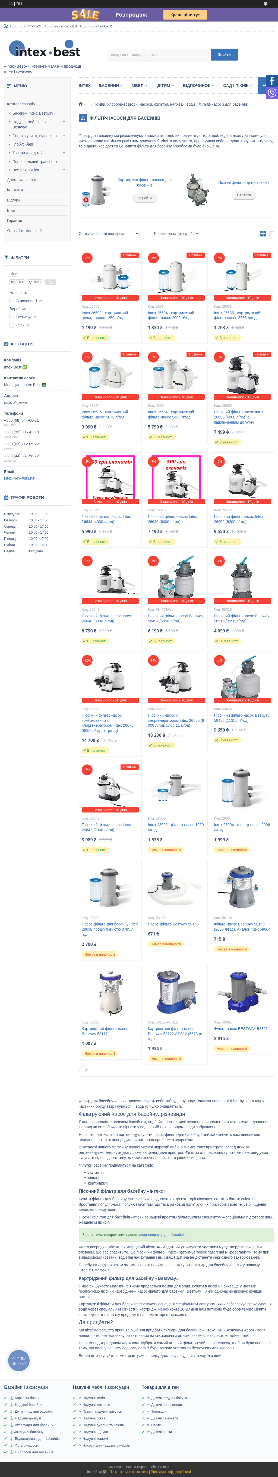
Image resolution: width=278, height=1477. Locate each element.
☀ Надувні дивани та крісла (101, 1425)
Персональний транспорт (34, 161)
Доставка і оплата (23, 180)
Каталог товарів (21, 104)
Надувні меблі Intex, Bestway (30, 125)
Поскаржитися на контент (128, 1472)
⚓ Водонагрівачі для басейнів (34, 1439)
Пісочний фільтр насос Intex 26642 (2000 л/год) (106, 827)
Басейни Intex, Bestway (32, 113)
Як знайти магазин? (24, 231)
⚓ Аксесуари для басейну (31, 1425)
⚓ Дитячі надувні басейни (31, 1411)
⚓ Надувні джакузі (25, 1418)
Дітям (163, 85)
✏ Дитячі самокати (162, 1418)
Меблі (138, 85)
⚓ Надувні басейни (26, 1405)
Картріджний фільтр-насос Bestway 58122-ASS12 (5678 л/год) (175, 1033)
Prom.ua (164, 1467)
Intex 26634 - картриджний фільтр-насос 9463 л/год (171, 414)
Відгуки (13, 200)
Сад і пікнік (235, 85)
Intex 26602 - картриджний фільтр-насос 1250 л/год (105, 315)
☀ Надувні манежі (93, 1439)
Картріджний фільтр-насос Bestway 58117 (105, 1031)
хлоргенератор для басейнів (162, 1235)
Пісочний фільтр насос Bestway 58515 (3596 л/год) (241, 618)
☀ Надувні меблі (92, 1398)
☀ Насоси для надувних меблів (104, 1445)
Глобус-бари (23, 144)
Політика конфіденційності (171, 1472)
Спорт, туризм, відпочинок (35, 136)
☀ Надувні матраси (94, 1405)
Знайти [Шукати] (224, 54)
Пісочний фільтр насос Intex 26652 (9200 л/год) (238, 519)
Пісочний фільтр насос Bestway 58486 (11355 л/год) (241, 718)
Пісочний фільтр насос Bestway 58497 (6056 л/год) (175, 618)
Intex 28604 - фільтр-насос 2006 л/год (242, 827)
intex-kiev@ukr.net (19, 478)
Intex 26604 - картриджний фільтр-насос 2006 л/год (171, 315)
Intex (85, 85)
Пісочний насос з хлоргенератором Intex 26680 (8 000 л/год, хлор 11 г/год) (176, 720)
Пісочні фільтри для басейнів (244, 182)
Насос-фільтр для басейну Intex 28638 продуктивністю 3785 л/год (110, 929)
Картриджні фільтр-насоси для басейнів (145, 182)
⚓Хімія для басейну (26, 1432)
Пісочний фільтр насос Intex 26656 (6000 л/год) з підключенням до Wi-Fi (238, 417)
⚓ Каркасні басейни (26, 1398)
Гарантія (14, 220)
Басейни (109, 85)
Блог (11, 210)
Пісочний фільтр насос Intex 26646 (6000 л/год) (172, 519)
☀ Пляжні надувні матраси (100, 1411)
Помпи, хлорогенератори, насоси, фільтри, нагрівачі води (144, 104)
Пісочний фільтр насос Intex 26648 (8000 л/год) (106, 618)
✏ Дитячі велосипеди (164, 1405)
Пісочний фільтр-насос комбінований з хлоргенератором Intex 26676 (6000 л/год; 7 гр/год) (108, 723)
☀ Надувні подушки (94, 1432)
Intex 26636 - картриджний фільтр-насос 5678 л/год (105, 414)
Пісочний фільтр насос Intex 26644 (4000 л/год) (106, 519)
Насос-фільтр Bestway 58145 (173, 924)
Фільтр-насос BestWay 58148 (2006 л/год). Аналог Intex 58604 (242, 926)
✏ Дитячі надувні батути (167, 1398)
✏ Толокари (156, 1411)
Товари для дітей (27, 153)
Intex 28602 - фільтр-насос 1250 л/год (176, 827)
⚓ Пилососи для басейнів (31, 1452)
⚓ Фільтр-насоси (24, 1445)
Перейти (145, 198)
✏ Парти (154, 1425)
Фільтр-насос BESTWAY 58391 (241, 1028)
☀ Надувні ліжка (91, 1418)
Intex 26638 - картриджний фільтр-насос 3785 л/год (237, 315)
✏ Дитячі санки (159, 1432)
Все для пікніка (25, 170)
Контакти (15, 190)
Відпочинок (196, 85)
